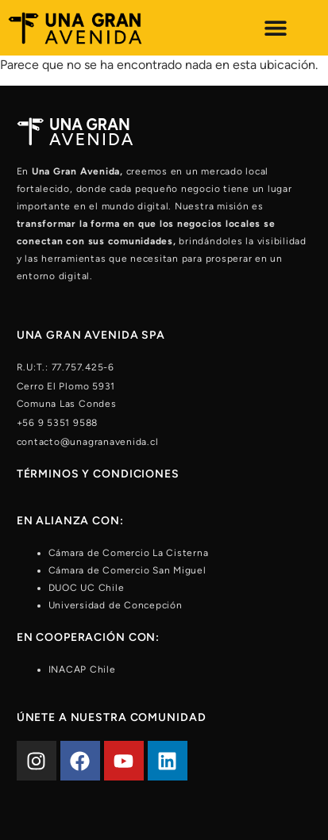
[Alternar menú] (275, 28)
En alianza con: (70, 520)
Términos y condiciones (98, 474)
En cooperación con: (88, 637)
